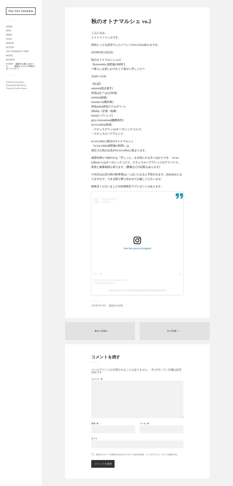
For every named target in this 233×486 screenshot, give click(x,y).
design (10, 43)
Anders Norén (21, 88)
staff (9, 39)
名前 (95, 423)
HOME (9, 26)
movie (9, 55)
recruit (10, 59)
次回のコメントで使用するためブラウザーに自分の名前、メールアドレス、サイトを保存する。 (137, 454)
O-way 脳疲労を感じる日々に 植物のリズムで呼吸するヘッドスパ (20, 66)
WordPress (21, 85)
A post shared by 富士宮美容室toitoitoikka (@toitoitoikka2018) (137, 290)
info (8, 30)
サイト (94, 438)
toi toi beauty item (17, 51)
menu (9, 35)
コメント (97, 379)
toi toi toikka (20, 11)
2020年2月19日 (98, 305)
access (10, 47)
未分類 (119, 305)
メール (144, 423)
